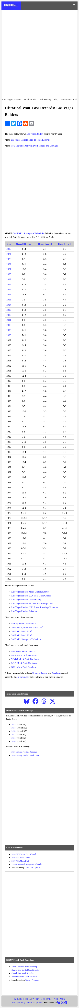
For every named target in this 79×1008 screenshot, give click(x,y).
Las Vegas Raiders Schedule (24, 611)
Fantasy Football (69, 99)
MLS (62, 999)
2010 (8, 325)
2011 (9, 320)
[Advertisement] (39, 53)
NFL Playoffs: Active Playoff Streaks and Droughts (34, 146)
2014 (8, 305)
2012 (8, 315)
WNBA (35, 999)
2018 (8, 284)
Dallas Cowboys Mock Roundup (24, 966)
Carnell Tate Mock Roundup (22, 973)
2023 (8, 259)
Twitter (44, 673)
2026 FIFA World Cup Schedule (24, 854)
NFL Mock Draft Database (23, 651)
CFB (22, 999)
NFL (27, 867)
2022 (8, 264)
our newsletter (23, 677)
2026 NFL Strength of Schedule (28, 233)
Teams (27, 980)
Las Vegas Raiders (12, 99)
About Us (31, 1002)
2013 (8, 310)
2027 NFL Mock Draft (21, 635)
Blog (56, 99)
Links (39, 1002)
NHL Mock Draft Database (23, 667)
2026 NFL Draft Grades (20, 857)
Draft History (44, 99)
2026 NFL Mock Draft (21, 631)
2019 (8, 279)
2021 (8, 269)
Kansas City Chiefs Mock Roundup (25, 970)
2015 (8, 299)
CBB (43, 999)
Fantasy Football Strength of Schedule (26, 864)
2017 (8, 289)
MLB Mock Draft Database (24, 663)
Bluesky (36, 673)
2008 (8, 335)
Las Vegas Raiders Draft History (26, 599)
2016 (8, 294)
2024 (8, 254)
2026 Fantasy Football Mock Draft (27, 627)
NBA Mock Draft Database (23, 655)
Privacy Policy (18, 1002)
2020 (8, 274)
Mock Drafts (30, 99)
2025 (8, 249)
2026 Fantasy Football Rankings (24, 752)
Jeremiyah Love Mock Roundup (24, 977)
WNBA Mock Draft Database (25, 659)
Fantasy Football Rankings (23, 623)
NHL (56, 999)
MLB (38, 867)
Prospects (35, 980)
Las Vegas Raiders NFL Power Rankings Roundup (34, 607)
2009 (8, 330)
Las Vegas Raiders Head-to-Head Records (30, 140)
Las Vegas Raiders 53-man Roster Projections (32, 603)
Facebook (56, 673)
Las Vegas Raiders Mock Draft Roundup (30, 592)
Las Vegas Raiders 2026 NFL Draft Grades (31, 595)
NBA (33, 867)
